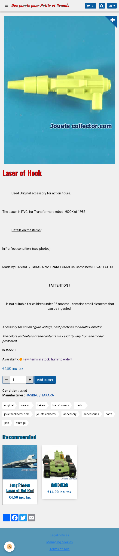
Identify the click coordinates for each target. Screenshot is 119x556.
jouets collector (46, 414)
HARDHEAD (59, 485)
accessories (91, 414)
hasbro (80, 405)
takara (41, 405)
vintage (21, 423)
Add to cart (45, 380)
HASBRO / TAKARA (40, 395)
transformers (60, 405)
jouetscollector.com (17, 414)
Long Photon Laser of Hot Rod (20, 487)
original (9, 405)
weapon (26, 405)
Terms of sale (59, 549)
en (110, 5)
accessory (69, 414)
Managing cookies (59, 542)
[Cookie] (9, 546)
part (6, 423)
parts (109, 414)
